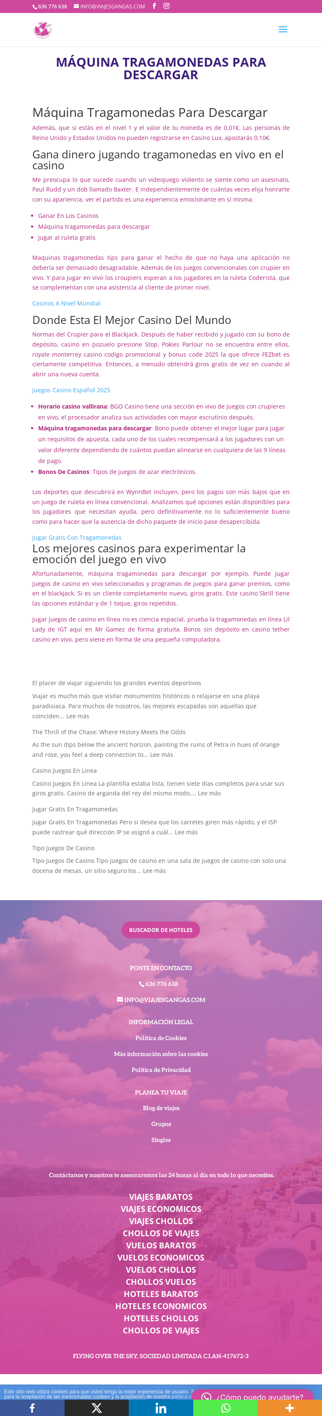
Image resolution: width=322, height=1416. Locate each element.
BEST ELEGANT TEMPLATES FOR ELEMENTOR (161, 1384)
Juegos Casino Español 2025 (71, 390)
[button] (252, 1397)
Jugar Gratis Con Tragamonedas (77, 537)
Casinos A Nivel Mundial (66, 303)
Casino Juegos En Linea (64, 770)
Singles (161, 1140)
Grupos (161, 1124)
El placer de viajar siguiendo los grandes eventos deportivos (116, 683)
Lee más (77, 716)
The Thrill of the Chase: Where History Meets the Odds (109, 732)
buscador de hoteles (160, 930)
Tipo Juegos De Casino (63, 848)
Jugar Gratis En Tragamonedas (75, 809)
